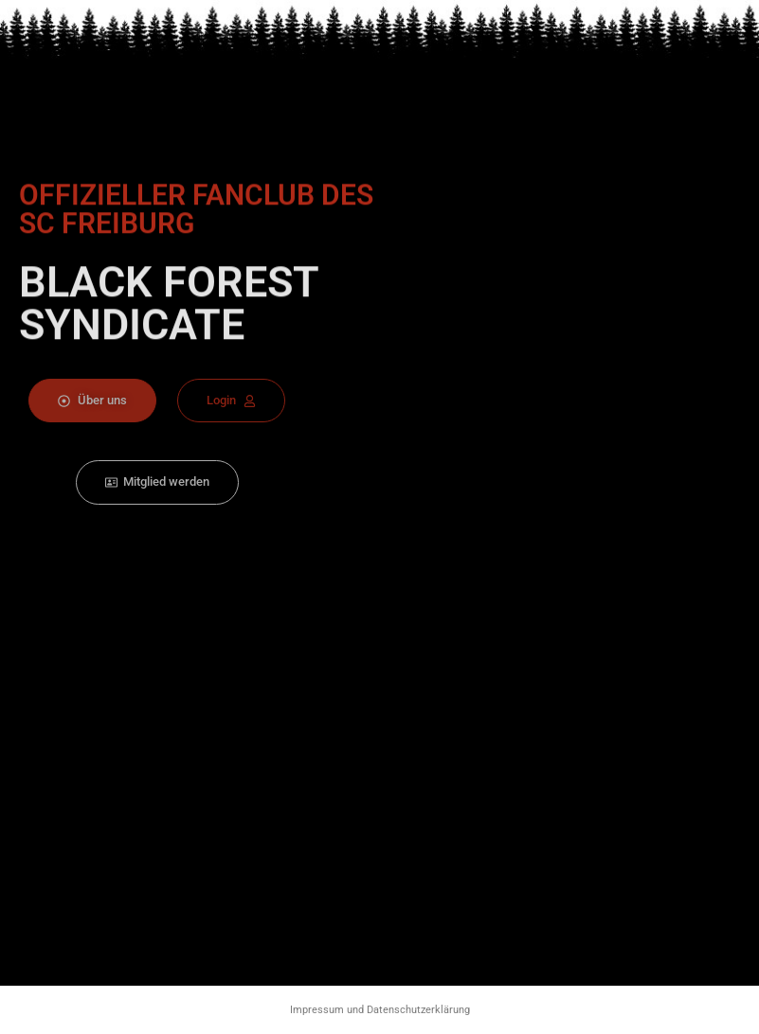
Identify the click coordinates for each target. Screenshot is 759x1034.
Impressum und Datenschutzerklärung (380, 1010)
